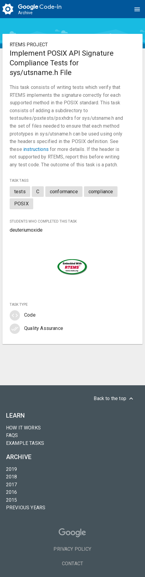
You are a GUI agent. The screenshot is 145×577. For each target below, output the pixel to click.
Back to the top (114, 398)
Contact (72, 563)
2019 (11, 469)
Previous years (25, 507)
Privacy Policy (72, 549)
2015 (11, 500)
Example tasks (25, 443)
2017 (11, 484)
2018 (11, 477)
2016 (11, 492)
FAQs (12, 435)
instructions (36, 149)
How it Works (23, 428)
